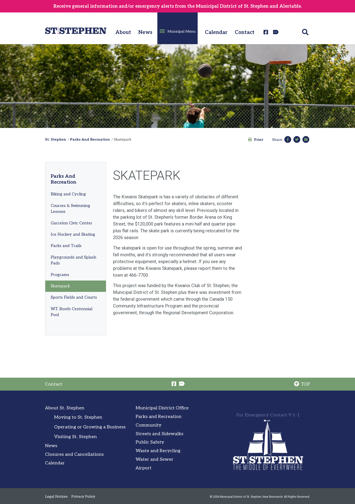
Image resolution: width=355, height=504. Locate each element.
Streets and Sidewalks (159, 434)
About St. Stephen (64, 408)
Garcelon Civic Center (71, 223)
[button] (177, 28)
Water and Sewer (154, 459)
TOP (302, 384)
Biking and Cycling (68, 194)
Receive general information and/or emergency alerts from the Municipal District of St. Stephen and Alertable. (177, 6)
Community (148, 425)
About (123, 32)
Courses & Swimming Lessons (70, 208)
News (145, 32)
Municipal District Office (162, 408)
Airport (143, 468)
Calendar (216, 32)
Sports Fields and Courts (74, 297)
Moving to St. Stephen (78, 417)
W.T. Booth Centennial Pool (71, 312)
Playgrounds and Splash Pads (73, 260)
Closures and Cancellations (74, 454)
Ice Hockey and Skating (73, 234)
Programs (60, 274)
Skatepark (60, 286)
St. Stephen (55, 139)
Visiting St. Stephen (75, 436)
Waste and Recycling (158, 451)
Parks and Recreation (159, 416)
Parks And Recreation (90, 139)
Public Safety (150, 442)
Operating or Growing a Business (90, 427)
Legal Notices (56, 496)
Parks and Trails (66, 245)
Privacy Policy (83, 496)
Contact (244, 32)
